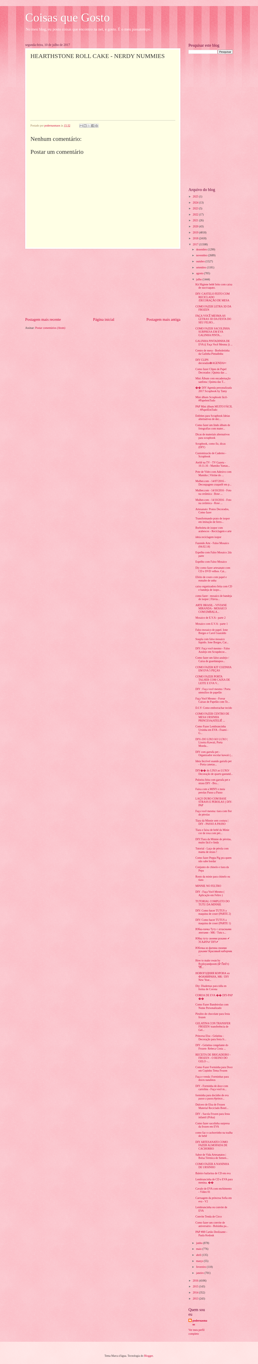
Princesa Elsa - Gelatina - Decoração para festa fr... (210, 1037)
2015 (196, 1286)
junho (199, 1243)
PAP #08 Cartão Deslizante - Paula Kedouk (211, 1233)
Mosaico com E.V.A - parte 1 (211, 623)
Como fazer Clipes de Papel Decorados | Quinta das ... (211, 371)
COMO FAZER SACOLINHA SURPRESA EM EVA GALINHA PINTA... (212, 332)
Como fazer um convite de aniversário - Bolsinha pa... (211, 1224)
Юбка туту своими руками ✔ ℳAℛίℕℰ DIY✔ (212, 940)
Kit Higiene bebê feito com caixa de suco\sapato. (213, 286)
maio (199, 1248)
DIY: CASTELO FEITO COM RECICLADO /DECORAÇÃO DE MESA (212, 297)
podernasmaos (199, 1322)
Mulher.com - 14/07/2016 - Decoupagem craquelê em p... (213, 483)
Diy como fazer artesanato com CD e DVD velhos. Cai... (212, 569)
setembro (201, 267)
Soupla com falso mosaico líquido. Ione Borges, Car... (211, 641)
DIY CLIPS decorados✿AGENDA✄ (210, 361)
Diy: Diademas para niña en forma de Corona (210, 987)
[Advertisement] (102, 282)
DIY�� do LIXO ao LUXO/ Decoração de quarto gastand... (214, 772)
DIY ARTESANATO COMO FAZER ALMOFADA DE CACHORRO (211, 1145)
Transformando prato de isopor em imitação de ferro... (212, 520)
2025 (196, 196)
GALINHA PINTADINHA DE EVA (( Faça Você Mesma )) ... (213, 343)
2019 (196, 232)
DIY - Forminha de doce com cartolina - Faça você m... (211, 1087)
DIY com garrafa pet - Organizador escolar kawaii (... (214, 753)
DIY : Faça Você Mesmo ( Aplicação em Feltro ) (209, 893)
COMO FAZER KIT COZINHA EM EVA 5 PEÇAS (213, 669)
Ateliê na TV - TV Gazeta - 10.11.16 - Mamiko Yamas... (212, 464)
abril (199, 1254)
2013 (196, 1298)
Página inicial (103, 319)
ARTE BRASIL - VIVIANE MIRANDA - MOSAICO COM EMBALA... (211, 608)
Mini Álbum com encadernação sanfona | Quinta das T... (212, 380)
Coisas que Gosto (67, 17)
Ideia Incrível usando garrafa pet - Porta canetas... (213, 763)
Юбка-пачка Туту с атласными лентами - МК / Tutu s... (213, 931)
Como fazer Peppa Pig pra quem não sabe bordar (213, 859)
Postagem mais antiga (163, 319)
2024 (196, 202)
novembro (202, 255)
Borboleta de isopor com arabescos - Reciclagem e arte (213, 529)
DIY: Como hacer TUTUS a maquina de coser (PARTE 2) (213, 912)
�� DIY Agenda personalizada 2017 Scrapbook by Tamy (213, 389)
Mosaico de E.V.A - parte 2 (210, 617)
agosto (200, 273)
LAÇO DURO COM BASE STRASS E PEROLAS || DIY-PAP (213, 802)
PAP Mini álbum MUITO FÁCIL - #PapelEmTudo (213, 408)
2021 (196, 220)
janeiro (200, 1272)
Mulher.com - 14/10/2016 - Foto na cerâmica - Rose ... (213, 492)
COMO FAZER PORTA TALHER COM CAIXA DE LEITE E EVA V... (212, 680)
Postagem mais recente (43, 319)
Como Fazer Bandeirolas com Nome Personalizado (211, 1006)
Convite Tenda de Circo (208, 1216)
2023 (196, 208)
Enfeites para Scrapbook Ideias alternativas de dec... (212, 417)
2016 (196, 1280)
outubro (200, 261)
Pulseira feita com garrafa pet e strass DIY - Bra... (212, 781)
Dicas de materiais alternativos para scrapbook (212, 436)
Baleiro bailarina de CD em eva (212, 1173)
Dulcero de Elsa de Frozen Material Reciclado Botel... (211, 1106)
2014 (196, 1292)
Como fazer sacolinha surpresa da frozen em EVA (212, 1125)
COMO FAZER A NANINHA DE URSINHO (212, 1166)
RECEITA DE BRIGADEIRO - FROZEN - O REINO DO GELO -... (213, 1058)
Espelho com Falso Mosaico (211, 561)
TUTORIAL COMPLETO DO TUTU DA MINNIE (212, 903)
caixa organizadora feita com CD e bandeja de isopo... (213, 588)
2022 (196, 214)
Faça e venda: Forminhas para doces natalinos (212, 1078)
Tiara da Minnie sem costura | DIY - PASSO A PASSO (211, 822)
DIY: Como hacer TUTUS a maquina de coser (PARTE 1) (213, 921)
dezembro (202, 249)
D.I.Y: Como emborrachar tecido (213, 707)
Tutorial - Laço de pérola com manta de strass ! (212, 850)
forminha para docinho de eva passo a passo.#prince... (212, 1097)
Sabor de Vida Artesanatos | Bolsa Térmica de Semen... (211, 1156)
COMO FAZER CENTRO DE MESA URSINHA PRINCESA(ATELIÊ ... (212, 717)
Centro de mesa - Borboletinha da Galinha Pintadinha (212, 352)
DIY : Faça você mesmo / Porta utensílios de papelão (212, 691)
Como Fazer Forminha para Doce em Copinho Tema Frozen (214, 1069)
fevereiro (201, 1266)
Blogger (148, 1355)
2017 (196, 244)
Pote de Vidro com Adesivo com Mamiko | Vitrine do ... (213, 473)
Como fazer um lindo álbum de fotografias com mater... (212, 427)
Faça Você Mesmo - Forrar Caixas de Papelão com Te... (212, 700)
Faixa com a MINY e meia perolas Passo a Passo (210, 791)
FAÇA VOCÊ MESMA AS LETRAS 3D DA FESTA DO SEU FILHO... (213, 319)
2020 (196, 226)
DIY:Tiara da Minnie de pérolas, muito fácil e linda (213, 841)
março (200, 1261)
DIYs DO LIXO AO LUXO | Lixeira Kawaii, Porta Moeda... (211, 742)
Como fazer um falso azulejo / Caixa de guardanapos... (212, 659)
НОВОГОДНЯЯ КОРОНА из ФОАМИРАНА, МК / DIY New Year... (212, 976)
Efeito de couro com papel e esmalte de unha (211, 579)
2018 (196, 238)
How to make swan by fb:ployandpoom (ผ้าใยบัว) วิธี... (212, 964)
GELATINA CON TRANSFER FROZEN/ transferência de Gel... (212, 1027)
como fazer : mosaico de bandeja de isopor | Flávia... (213, 597)
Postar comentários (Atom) (50, 327)
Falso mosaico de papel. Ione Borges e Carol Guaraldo (211, 631)
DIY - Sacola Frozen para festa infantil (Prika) (212, 1115)
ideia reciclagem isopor (208, 537)
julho (199, 279)
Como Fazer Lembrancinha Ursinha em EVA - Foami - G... (211, 730)
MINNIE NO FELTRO (208, 885)
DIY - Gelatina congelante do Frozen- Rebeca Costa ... (211, 1047)
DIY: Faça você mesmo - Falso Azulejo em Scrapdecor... (212, 650)
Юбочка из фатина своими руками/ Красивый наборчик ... (213, 951)
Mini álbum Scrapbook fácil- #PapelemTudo (211, 399)
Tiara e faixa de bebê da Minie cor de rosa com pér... (212, 831)
